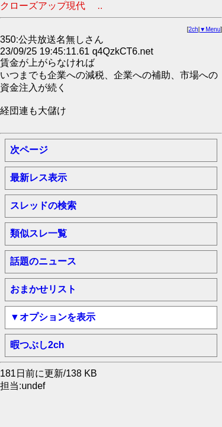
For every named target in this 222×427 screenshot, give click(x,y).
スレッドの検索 (43, 205)
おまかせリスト (43, 289)
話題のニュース (43, 261)
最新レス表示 (38, 178)
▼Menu (210, 29)
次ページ (29, 150)
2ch (193, 29)
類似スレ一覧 (38, 233)
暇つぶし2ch (37, 345)
